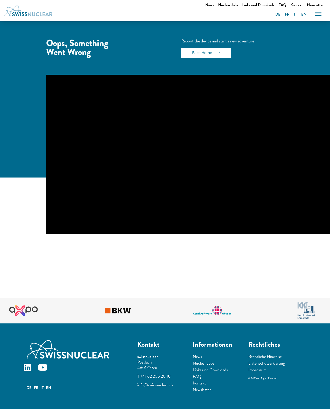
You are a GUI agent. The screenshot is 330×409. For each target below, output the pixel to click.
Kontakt (297, 5)
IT (295, 14)
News (209, 5)
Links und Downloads (258, 5)
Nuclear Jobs (228, 5)
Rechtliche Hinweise (265, 356)
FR (287, 14)
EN (304, 14)
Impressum (257, 370)
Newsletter (202, 389)
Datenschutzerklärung (266, 363)
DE (277, 14)
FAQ (282, 5)
